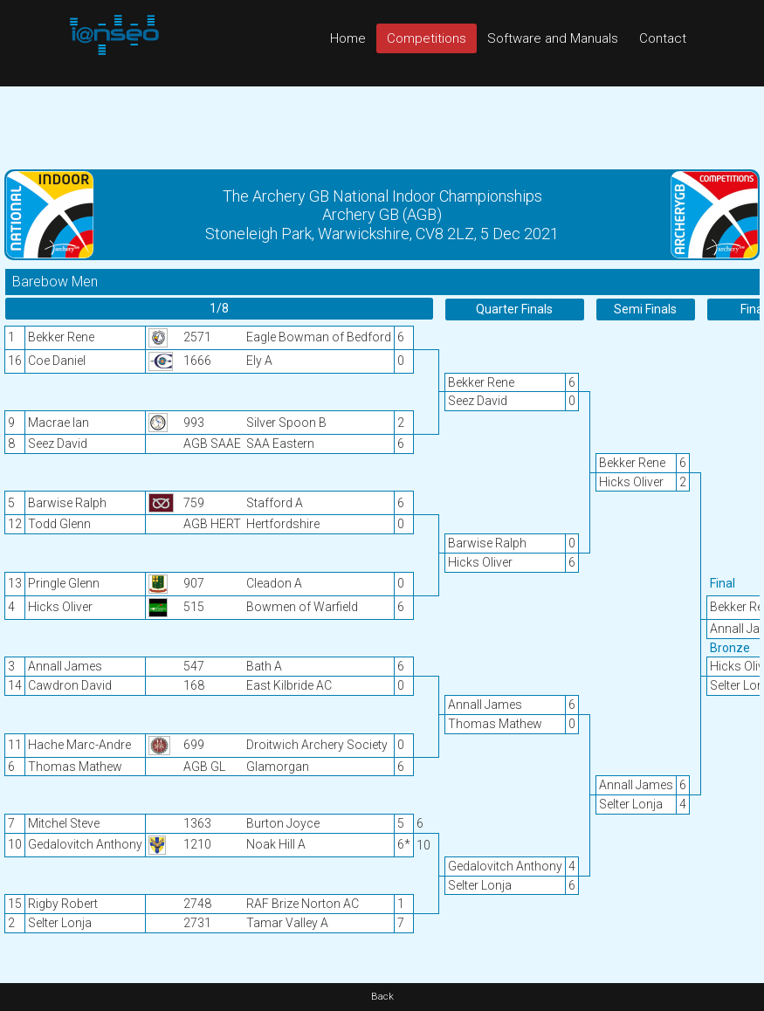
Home (348, 38)
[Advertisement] (382, 125)
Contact (662, 38)
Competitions (426, 38)
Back (382, 996)
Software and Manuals (552, 38)
